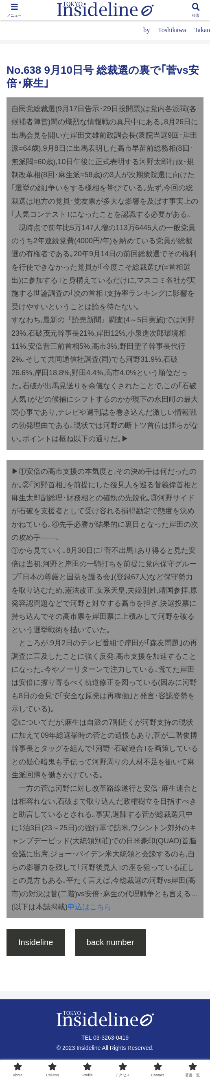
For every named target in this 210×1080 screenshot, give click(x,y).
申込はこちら (90, 907)
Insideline (35, 942)
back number (110, 942)
